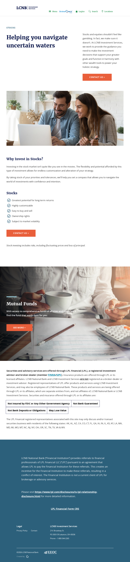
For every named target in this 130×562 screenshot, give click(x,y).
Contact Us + (97, 77)
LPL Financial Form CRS (65, 509)
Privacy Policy (22, 530)
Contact (34, 530)
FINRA (51, 375)
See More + (19, 327)
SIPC (58, 375)
